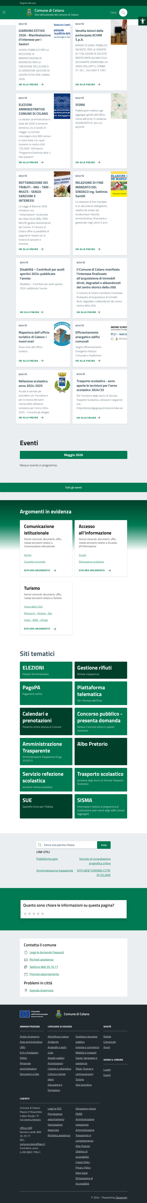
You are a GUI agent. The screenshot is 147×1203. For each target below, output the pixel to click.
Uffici (22, 1047)
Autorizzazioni (55, 1063)
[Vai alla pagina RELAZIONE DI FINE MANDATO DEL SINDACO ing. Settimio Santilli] (87, 247)
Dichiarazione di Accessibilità (84, 1181)
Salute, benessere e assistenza (86, 1060)
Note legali (82, 1173)
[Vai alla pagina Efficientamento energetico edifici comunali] (87, 359)
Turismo (80, 1079)
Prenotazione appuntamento (56, 1116)
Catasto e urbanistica (59, 1069)
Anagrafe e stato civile (57, 1050)
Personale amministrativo (28, 1066)
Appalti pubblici (56, 1058)
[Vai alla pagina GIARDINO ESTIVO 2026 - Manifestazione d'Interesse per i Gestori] (30, 83)
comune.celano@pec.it (32, 1144)
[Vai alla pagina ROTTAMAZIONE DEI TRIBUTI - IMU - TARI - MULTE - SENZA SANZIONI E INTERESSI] (30, 247)
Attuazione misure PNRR (86, 1111)
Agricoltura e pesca (58, 1036)
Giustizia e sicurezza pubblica (86, 1039)
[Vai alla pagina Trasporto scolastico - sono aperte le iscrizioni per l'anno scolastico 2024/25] (89, 416)
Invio (104, 845)
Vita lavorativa (84, 1085)
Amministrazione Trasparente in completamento (85, 1135)
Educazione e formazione (55, 1087)
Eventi (107, 1075)
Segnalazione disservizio (55, 1127)
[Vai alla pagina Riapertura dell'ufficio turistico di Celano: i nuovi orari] (30, 359)
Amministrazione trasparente (85, 1122)
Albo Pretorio (83, 1146)
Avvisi (106, 1047)
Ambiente (53, 1042)
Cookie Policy (83, 1162)
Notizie (107, 1036)
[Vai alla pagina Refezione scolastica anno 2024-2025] (30, 416)
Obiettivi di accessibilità (82, 1154)
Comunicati (109, 1042)
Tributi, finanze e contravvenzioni (84, 1071)
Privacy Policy (83, 1167)
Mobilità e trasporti (86, 1053)
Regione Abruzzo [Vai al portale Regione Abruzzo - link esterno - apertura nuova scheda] (28, 3)
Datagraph (121, 1197)
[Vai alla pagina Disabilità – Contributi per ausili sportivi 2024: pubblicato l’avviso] (32, 310)
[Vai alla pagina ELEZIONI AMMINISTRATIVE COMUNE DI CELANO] (30, 161)
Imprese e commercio (87, 1047)
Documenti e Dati (29, 1074)
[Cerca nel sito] (123, 13)
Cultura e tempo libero (57, 1076)
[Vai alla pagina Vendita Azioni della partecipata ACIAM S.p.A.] (87, 83)
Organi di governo (29, 1036)
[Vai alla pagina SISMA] (87, 161)
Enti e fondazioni (29, 1053)
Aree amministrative (31, 1042)
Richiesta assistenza (59, 1135)
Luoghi (107, 1070)
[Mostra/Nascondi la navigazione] (4, 12)
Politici (23, 1058)
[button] (142, 21)
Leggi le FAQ (55, 1108)
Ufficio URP (26, 1128)
